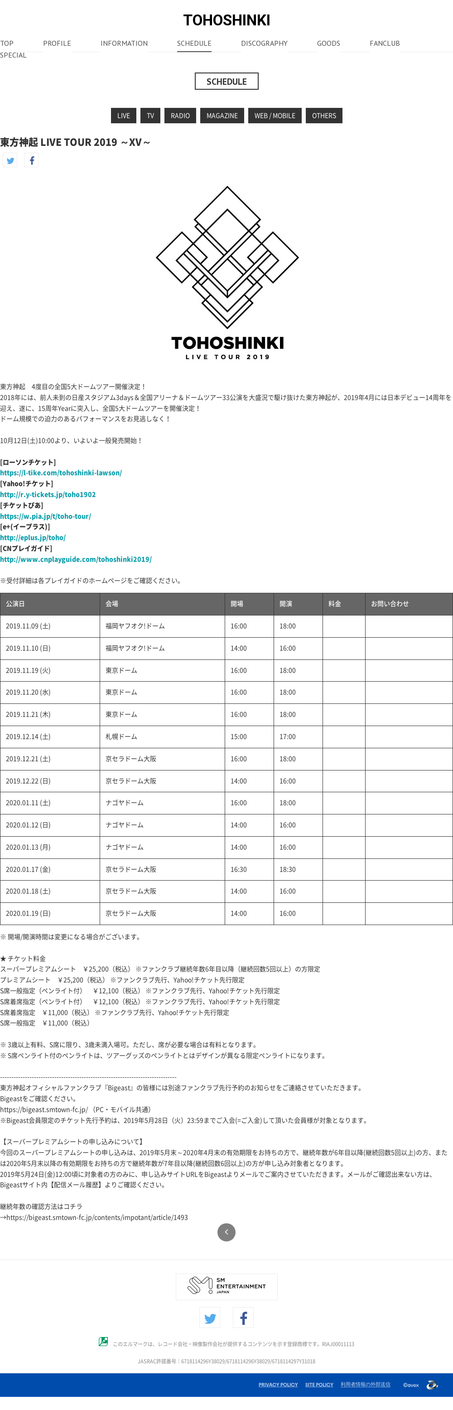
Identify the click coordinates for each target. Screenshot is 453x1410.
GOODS (328, 44)
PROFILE (57, 44)
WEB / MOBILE (275, 115)
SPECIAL (13, 55)
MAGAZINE (222, 115)
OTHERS (324, 115)
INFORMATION (124, 44)
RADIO (180, 115)
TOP (7, 44)
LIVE (123, 115)
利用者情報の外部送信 (365, 1384)
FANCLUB (385, 44)
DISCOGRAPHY (264, 44)
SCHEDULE (194, 44)
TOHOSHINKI (226, 20)
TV (150, 115)
